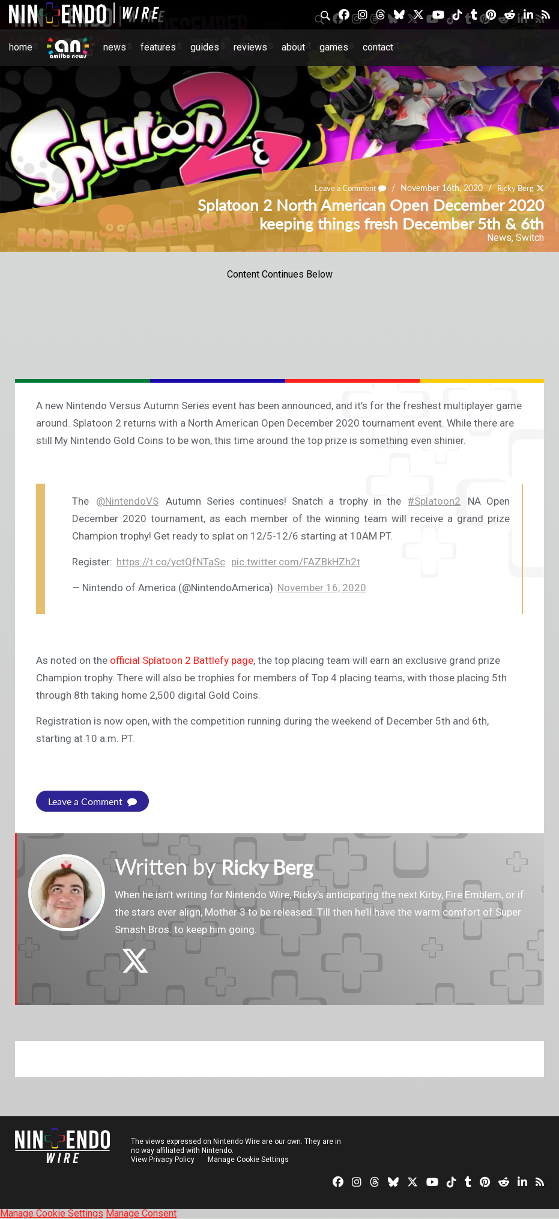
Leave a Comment (344, 188)
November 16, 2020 (321, 588)
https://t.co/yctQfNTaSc (170, 562)
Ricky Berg (513, 188)
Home (20, 47)
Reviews (250, 47)
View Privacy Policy (163, 1159)
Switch (530, 237)
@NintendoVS (127, 501)
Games (333, 47)
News (114, 47)
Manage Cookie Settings (248, 1159)
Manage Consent (141, 1213)
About (293, 47)
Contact (378, 47)
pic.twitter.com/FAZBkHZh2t (295, 562)
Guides (204, 47)
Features (158, 47)
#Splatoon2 (434, 501)
